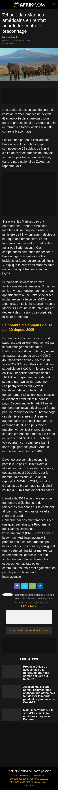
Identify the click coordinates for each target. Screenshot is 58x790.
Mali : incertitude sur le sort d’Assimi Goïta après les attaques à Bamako (38, 715)
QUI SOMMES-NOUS (19, 779)
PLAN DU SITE (38, 776)
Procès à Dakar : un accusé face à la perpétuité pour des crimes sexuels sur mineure (36, 673)
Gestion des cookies (39, 782)
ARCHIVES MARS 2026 (20, 782)
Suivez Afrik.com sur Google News (29, 630)
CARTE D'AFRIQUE (22, 776)
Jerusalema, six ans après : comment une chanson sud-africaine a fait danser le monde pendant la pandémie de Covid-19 (39, 694)
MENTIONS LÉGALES (39, 779)
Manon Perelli (9, 37)
